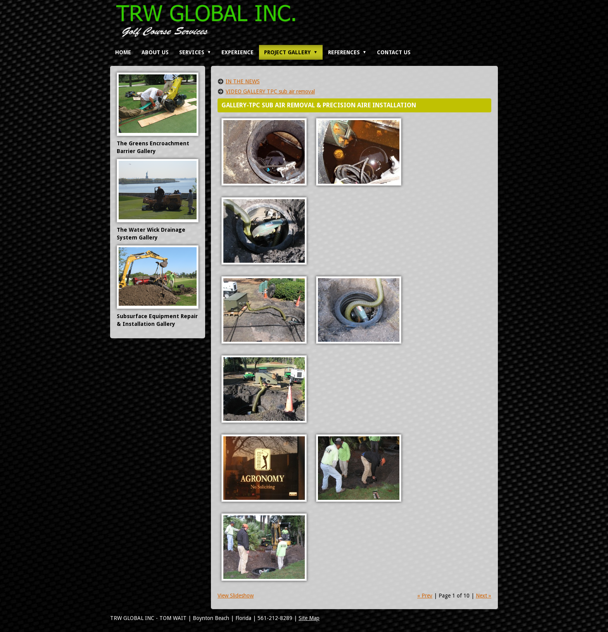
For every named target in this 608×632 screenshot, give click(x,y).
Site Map (309, 618)
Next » (483, 595)
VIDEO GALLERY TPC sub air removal (270, 91)
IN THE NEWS (243, 81)
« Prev (424, 595)
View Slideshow (236, 595)
